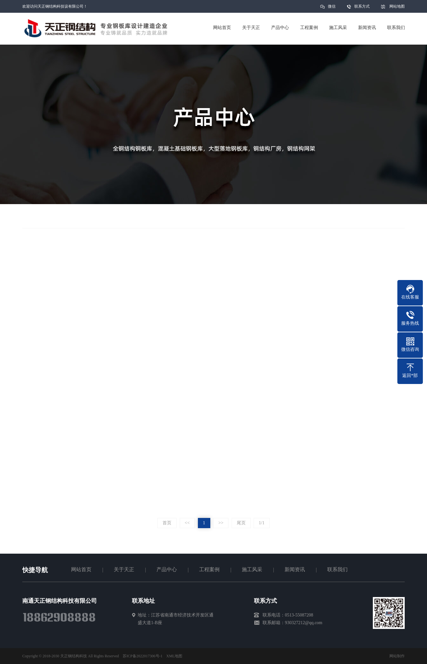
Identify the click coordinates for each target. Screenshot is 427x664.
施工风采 (252, 569)
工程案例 (209, 569)
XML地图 (174, 656)
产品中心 (166, 569)
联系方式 (362, 6)
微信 (332, 8)
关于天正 (124, 569)
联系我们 (337, 569)
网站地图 (397, 6)
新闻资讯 (295, 569)
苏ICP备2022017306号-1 (143, 656)
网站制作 (397, 656)
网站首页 (81, 569)
